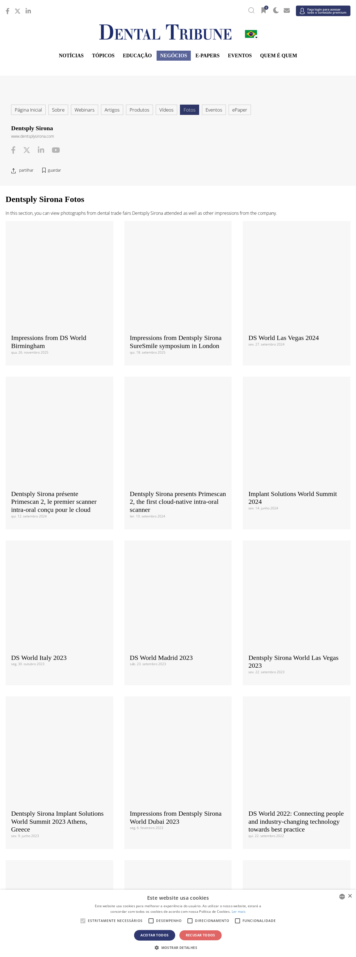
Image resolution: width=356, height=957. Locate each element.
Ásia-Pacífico (178, 836)
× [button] (350, 896)
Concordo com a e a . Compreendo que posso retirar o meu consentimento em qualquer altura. (180, 643)
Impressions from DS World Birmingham (48, 250)
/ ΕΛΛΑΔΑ (178, 782)
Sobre (58, 110)
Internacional (178, 689)
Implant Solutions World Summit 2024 (292, 314)
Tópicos (103, 55)
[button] (178, 947)
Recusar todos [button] (200, 935)
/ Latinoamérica (292, 727)
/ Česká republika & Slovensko (178, 773)
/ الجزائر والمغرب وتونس (178, 883)
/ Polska (63, 799)
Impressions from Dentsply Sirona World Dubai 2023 (176, 451)
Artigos (112, 110)
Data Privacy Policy (184, 640)
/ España (293, 807)
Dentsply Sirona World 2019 (286, 520)
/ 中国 (63, 845)
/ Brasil (63, 727)
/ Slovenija (63, 807)
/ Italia (63, 790)
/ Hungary (293, 782)
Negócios (173, 55)
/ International (178, 698)
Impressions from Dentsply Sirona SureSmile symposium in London (176, 250)
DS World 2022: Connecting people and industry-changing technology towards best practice (296, 455)
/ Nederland (178, 790)
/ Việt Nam (120, 854)
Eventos (240, 55)
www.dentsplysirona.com (32, 136)
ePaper (239, 110)
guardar (54, 170)
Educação (137, 55)
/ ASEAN (235, 854)
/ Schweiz (63, 816)
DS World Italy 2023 (39, 383)
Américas (178, 718)
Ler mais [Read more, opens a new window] (239, 911)
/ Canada (178, 727)
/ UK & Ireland (293, 816)
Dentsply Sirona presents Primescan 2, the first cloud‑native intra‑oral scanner (178, 318)
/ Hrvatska (63, 773)
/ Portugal (178, 799)
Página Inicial (28, 110)
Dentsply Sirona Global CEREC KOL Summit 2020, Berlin (173, 524)
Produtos (139, 110)
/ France (293, 773)
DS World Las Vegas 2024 (283, 246)
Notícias (71, 55)
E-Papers (208, 55)
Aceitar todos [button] (154, 935)
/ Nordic (293, 790)
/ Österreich (63, 765)
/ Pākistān (293, 845)
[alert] (178, 923)
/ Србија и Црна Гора (178, 807)
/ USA (178, 736)
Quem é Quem (278, 55)
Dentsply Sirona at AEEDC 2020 (55, 520)
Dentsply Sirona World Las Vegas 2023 (293, 387)
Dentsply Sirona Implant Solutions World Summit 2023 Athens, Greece (57, 455)
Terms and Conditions (136, 640)
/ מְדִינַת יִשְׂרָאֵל (63, 883)
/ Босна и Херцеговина (178, 765)
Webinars (85, 110)
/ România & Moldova (293, 799)
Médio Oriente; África (178, 873)
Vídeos (166, 110)
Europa (178, 756)
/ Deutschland (63, 782)
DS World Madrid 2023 (161, 383)
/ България (293, 765)
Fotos (190, 110)
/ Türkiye (178, 816)
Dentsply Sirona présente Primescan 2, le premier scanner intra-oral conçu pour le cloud (54, 318)
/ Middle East (293, 883)
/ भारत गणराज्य (178, 845)
